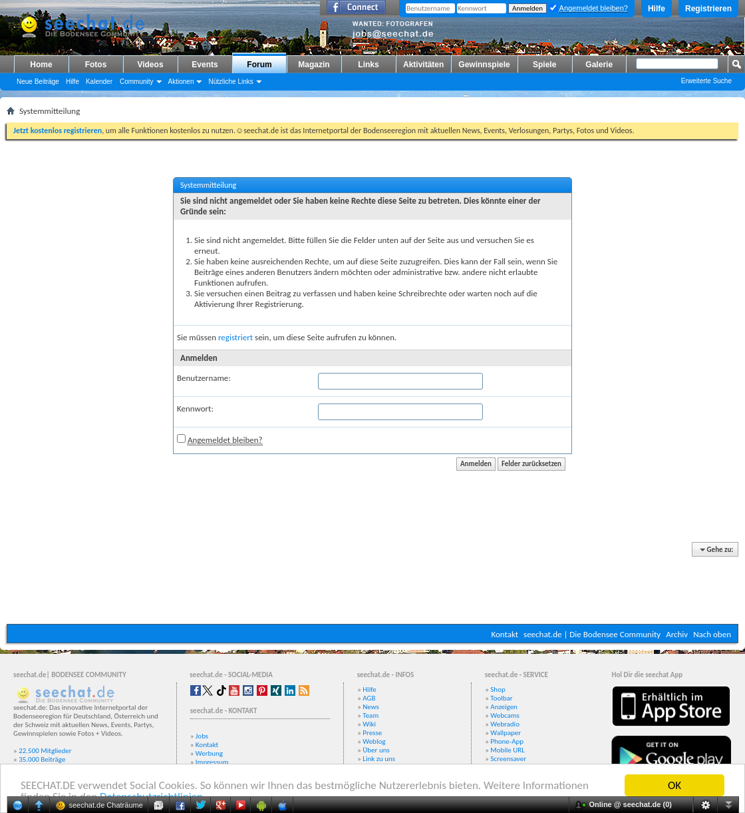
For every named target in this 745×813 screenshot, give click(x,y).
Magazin (313, 64)
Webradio (505, 724)
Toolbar (501, 698)
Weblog (374, 741)
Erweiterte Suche (706, 81)
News (371, 706)
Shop (497, 689)
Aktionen (181, 81)
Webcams (505, 715)
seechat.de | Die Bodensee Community (592, 634)
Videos (150, 64)
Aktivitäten (423, 64)
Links (368, 64)
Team (370, 715)
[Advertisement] (372, 584)
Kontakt (504, 634)
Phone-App (506, 741)
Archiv (677, 634)
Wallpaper (505, 732)
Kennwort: (195, 408)
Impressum (212, 762)
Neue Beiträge (38, 81)
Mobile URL (507, 750)
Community (137, 81)
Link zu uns (379, 758)
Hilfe (656, 8)
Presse (372, 732)
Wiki (369, 724)
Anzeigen (504, 706)
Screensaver (508, 758)
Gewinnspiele (484, 64)
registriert (235, 337)
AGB (369, 698)
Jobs (202, 736)
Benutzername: (204, 378)
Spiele (544, 64)
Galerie (599, 64)
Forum (259, 64)
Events (205, 64)
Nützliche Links (230, 81)
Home (41, 64)
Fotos (96, 64)
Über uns (376, 750)
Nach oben (712, 634)
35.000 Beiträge (42, 759)
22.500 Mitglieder (45, 750)
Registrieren (708, 8)
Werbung (209, 753)
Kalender (99, 81)
